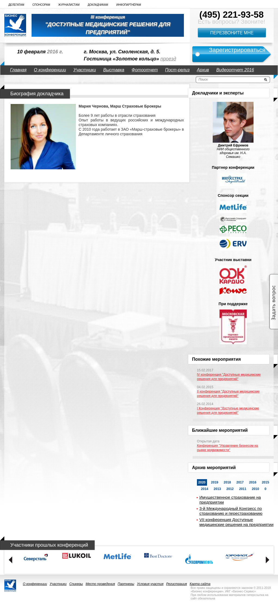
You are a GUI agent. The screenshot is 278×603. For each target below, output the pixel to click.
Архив (203, 70)
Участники (84, 70)
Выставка (113, 70)
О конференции (50, 70)
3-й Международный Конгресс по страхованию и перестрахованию (230, 511)
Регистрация (176, 584)
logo (15, 25)
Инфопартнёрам (128, 4)
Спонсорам (41, 4)
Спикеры (76, 584)
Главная (18, 70)
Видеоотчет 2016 (235, 70)
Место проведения (100, 584)
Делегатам (16, 4)
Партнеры (126, 584)
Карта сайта (200, 584)
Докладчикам (98, 4)
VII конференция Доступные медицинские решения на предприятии (236, 522)
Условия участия (150, 584)
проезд (168, 59)
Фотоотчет (145, 70)
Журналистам (68, 4)
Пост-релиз (177, 70)
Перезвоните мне (232, 32)
